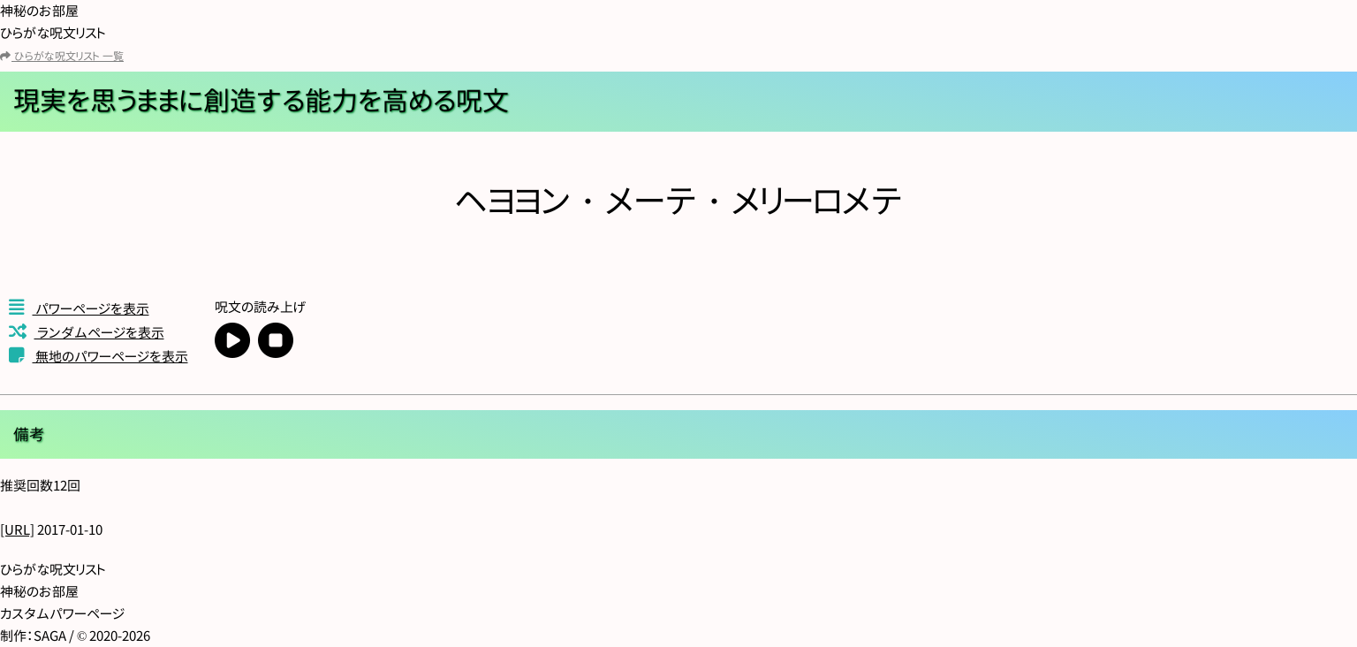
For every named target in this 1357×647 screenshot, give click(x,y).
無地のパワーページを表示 (98, 356)
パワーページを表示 (79, 309)
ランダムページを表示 (86, 333)
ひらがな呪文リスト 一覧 (62, 56)
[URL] (17, 530)
